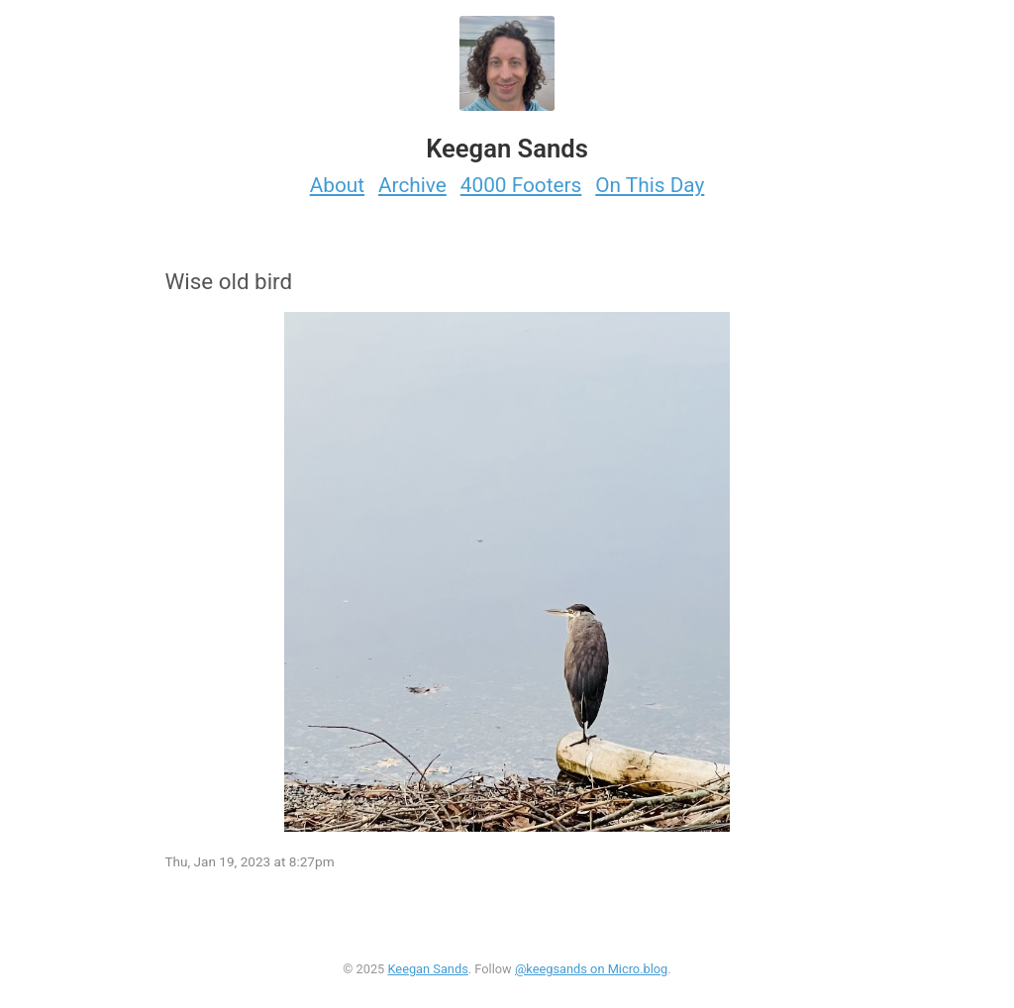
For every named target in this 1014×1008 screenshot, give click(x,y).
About (337, 185)
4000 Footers (521, 185)
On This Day (649, 185)
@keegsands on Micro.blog (591, 968)
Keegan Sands (427, 968)
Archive (412, 185)
